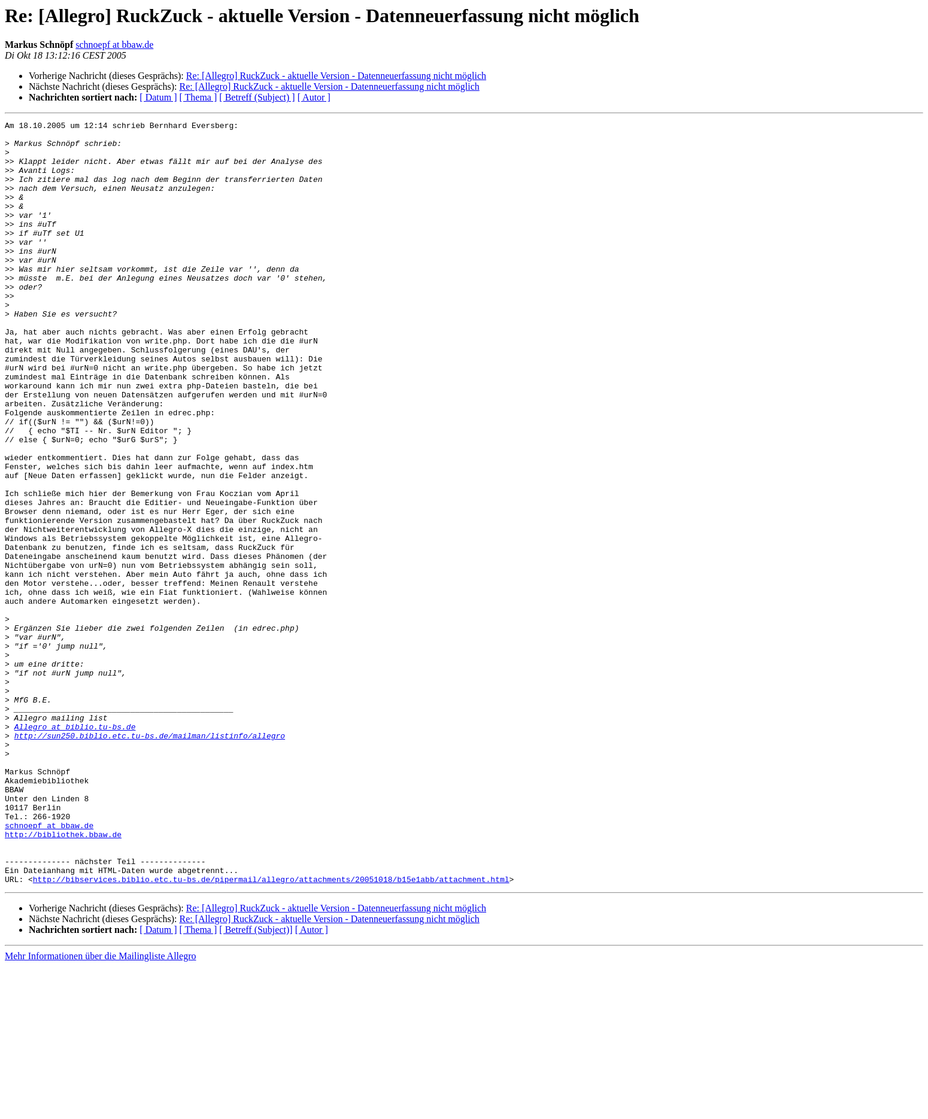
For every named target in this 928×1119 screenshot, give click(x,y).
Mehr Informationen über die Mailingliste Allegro (100, 1108)
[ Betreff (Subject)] (255, 1082)
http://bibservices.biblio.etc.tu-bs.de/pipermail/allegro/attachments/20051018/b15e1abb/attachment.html (271, 1031)
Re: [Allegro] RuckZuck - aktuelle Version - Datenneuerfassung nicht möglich (336, 76)
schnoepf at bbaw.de (114, 44)
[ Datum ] (158, 97)
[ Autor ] (314, 97)
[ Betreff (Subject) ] (257, 97)
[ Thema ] (198, 97)
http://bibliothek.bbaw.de (63, 977)
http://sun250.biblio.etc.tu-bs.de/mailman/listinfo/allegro (149, 859)
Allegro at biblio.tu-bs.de (75, 848)
